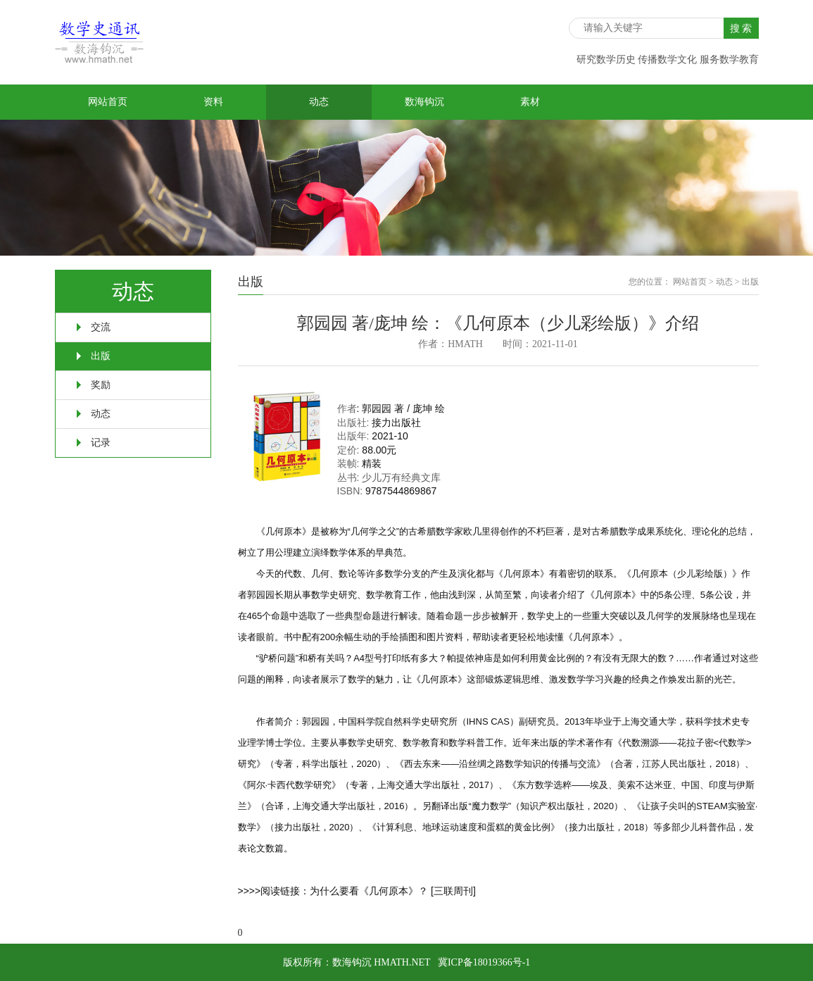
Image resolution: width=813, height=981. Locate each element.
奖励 (101, 385)
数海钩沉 (424, 101)
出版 (101, 356)
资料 (213, 101)
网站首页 (107, 101)
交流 (101, 327)
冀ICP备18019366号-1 (484, 962)
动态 (319, 101)
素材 (530, 101)
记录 (101, 442)
